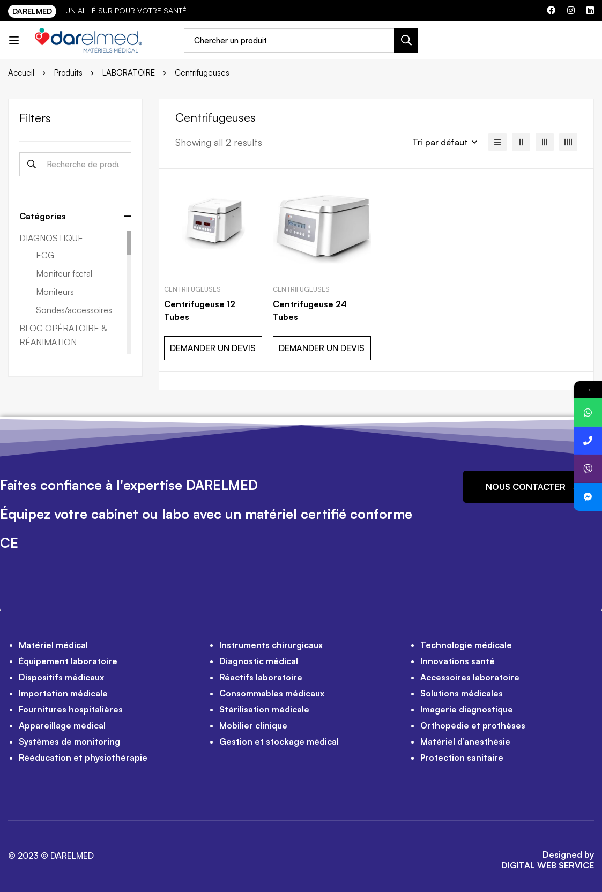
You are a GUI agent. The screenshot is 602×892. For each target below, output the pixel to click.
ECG (45, 255)
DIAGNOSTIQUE (51, 238)
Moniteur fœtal (64, 273)
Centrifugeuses (192, 289)
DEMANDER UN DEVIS (213, 348)
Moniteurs (55, 291)
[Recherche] (406, 40)
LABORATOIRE (128, 73)
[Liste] (497, 142)
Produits (68, 73)
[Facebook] (551, 10)
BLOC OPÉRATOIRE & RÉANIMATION (63, 335)
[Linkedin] (590, 10)
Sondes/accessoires (74, 309)
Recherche (31, 164)
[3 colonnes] (545, 142)
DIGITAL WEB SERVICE (547, 865)
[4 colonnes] (568, 142)
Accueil (21, 73)
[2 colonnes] (521, 142)
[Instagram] (571, 10)
